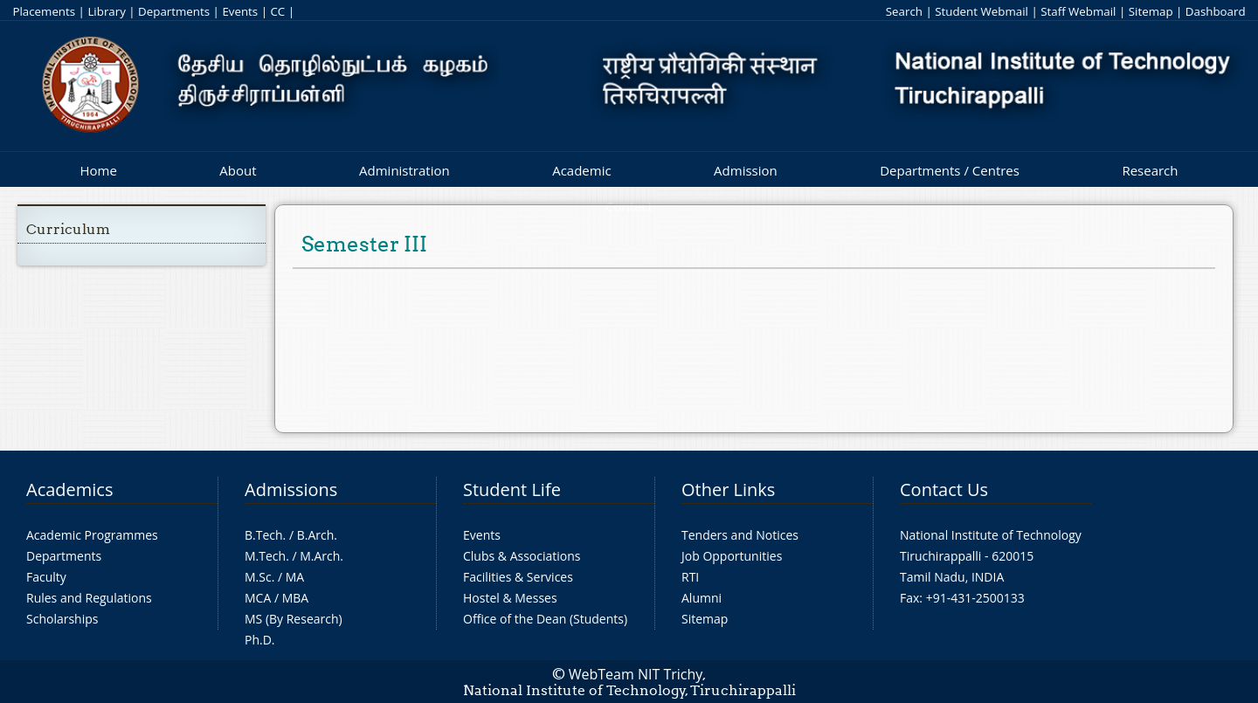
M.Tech (265, 556)
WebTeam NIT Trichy (636, 674)
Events (240, 11)
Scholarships (62, 618)
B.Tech (264, 535)
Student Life (512, 489)
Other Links (728, 489)
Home (97, 170)
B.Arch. (317, 535)
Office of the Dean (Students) (545, 618)
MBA (295, 597)
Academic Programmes (92, 535)
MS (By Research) (293, 618)
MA (295, 577)
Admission (746, 170)
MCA (258, 597)
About (237, 170)
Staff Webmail (1078, 11)
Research (1150, 170)
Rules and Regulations (89, 597)
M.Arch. (321, 556)
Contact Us (944, 489)
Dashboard (1215, 11)
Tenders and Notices (739, 535)
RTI (690, 577)
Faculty (46, 577)
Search (904, 11)
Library (106, 11)
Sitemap (1151, 11)
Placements (43, 11)
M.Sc (258, 577)
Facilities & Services (518, 577)
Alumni (701, 597)
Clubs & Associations (522, 556)
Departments (174, 11)
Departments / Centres (950, 170)
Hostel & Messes (510, 597)
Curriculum (68, 229)
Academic (581, 170)
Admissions (291, 489)
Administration (404, 170)
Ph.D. (260, 639)
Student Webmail (981, 11)
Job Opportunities (731, 556)
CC (277, 11)
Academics (69, 489)
